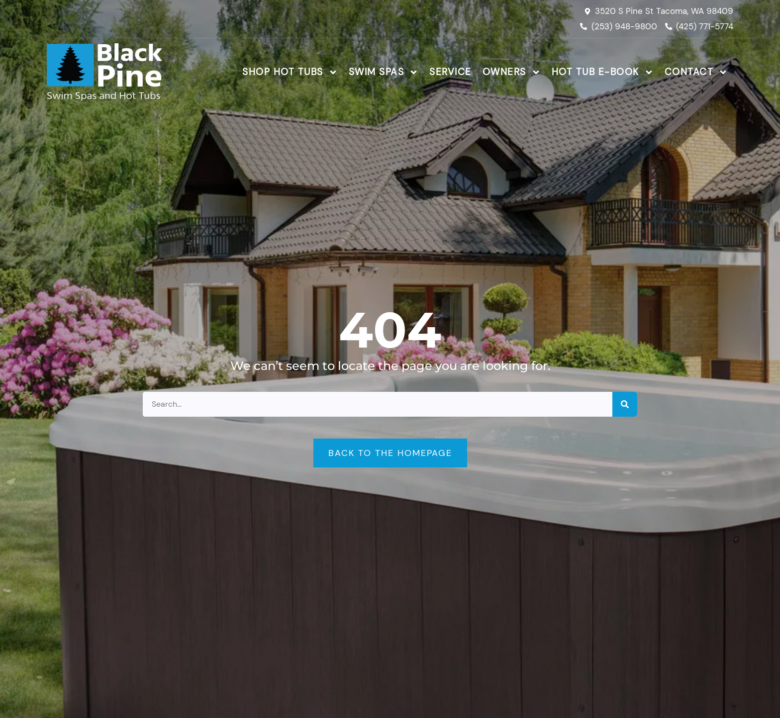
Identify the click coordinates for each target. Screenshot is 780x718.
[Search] (624, 404)
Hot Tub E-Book (603, 72)
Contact (696, 72)
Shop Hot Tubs (290, 72)
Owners (512, 72)
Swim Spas (384, 72)
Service (450, 72)
